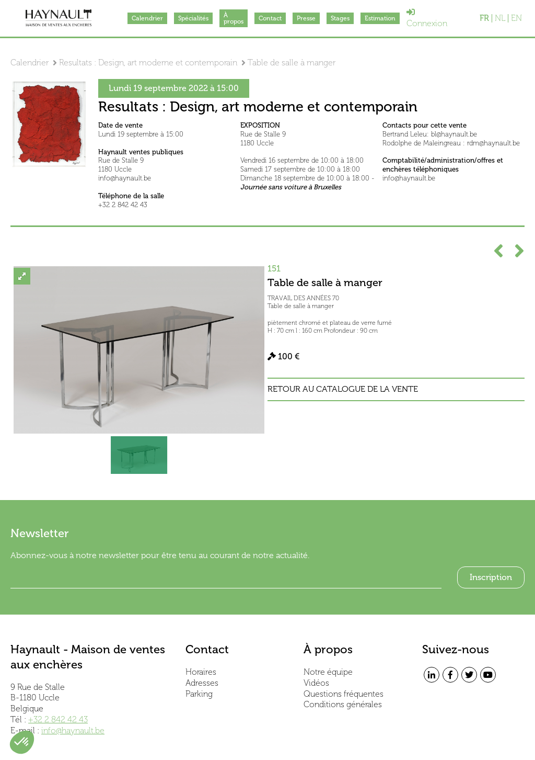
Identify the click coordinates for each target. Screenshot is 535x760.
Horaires (200, 672)
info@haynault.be (72, 730)
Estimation (380, 18)
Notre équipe (328, 672)
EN (516, 18)
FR (484, 18)
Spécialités (193, 18)
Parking (199, 694)
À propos (233, 18)
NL (500, 18)
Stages (340, 18)
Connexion (426, 18)
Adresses (201, 683)
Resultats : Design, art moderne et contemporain (148, 62)
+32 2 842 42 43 (58, 719)
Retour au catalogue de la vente (343, 389)
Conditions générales (343, 704)
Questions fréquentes (343, 694)
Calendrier (147, 18)
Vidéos (316, 683)
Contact (270, 18)
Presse (306, 18)
